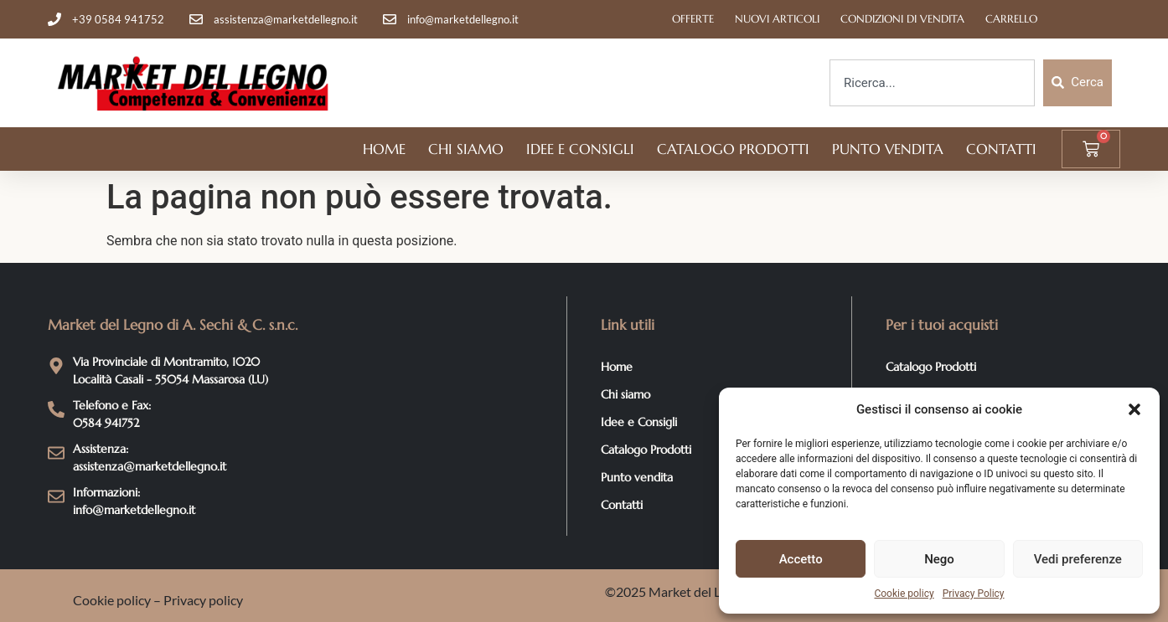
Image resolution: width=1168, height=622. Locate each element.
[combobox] (932, 82)
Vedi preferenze (1078, 559)
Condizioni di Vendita (902, 19)
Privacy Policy (974, 593)
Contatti (1001, 149)
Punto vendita (887, 149)
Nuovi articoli (777, 19)
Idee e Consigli (580, 149)
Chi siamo (466, 149)
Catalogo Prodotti (733, 149)
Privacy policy (203, 600)
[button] (1134, 409)
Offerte (693, 19)
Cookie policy (903, 593)
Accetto (801, 559)
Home (384, 149)
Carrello (1011, 19)
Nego (939, 559)
